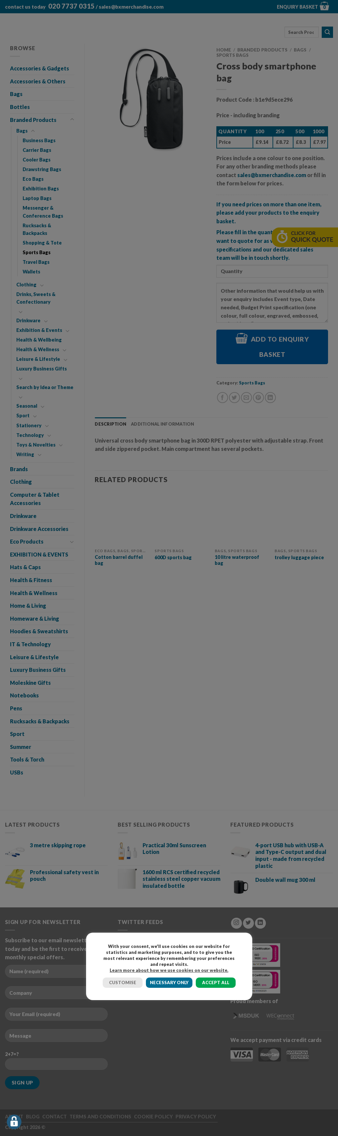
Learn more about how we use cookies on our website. (169, 970)
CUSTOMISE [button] (122, 982)
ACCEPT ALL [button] (215, 982)
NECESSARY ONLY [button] (169, 982)
